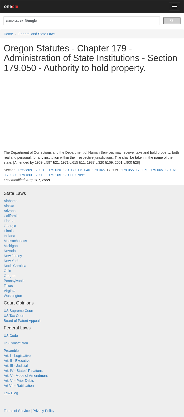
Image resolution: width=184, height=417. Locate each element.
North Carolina (15, 266)
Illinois (8, 231)
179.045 (98, 170)
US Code (11, 336)
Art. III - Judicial (16, 366)
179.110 (69, 175)
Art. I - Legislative (17, 356)
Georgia (10, 226)
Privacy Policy (43, 411)
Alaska (9, 206)
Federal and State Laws (36, 34)
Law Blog (11, 393)
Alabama (10, 201)
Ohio (7, 271)
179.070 (171, 170)
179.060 (142, 170)
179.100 (40, 175)
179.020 (54, 170)
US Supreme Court (18, 311)
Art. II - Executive (17, 361)
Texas (8, 286)
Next (81, 175)
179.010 (40, 170)
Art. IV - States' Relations (23, 371)
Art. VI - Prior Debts (19, 381)
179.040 (84, 170)
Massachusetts (15, 241)
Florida (9, 221)
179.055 (127, 170)
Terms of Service (17, 411)
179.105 (54, 175)
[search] (81, 21)
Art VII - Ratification (19, 386)
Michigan (11, 246)
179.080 (11, 175)
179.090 (25, 175)
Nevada (10, 251)
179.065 (156, 170)
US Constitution (16, 343)
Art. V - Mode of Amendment (26, 376)
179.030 (69, 170)
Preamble (11, 351)
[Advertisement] (92, 111)
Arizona (9, 211)
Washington (13, 296)
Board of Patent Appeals (22, 321)
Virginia (9, 291)
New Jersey (13, 256)
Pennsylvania (14, 281)
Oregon (9, 276)
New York (11, 261)
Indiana (9, 236)
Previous (25, 170)
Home (8, 34)
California (11, 216)
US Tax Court (14, 316)
